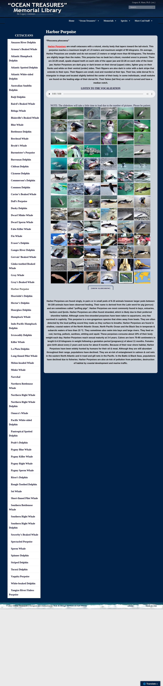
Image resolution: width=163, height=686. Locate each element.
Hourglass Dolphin (21, 310)
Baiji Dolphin (18, 97)
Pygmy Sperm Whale (22, 470)
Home (71, 21)
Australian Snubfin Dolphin (20, 87)
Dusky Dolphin (19, 208)
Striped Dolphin (19, 562)
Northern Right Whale (23, 395)
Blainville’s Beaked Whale (25, 117)
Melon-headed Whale (22, 362)
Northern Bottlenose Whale (21, 385)
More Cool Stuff (142, 21)
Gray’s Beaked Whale (22, 282)
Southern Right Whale (23, 516)
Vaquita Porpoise (20, 576)
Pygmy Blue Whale (21, 449)
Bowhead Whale (19, 138)
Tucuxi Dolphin (19, 569)
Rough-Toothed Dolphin (24, 484)
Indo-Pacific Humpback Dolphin (23, 325)
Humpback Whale (21, 317)
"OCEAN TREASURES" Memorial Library (38, 7)
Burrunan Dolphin (21, 159)
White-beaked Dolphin (23, 583)
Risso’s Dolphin (19, 477)
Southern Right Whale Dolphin (22, 525)
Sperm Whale (18, 548)
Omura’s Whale (19, 413)
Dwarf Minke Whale (22, 215)
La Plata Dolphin (20, 349)
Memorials (109, 21)
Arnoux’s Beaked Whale (24, 49)
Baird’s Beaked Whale (23, 103)
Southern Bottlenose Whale (21, 507)
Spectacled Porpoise (21, 541)
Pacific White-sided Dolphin (20, 422)
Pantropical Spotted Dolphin (20, 433)
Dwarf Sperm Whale (22, 222)
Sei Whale (16, 491)
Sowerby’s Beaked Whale (24, 534)
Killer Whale (18, 342)
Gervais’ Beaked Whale (23, 257)
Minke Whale (18, 369)
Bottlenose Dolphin (21, 131)
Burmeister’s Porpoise (23, 152)
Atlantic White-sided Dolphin (21, 76)
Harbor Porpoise (20, 289)
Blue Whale (17, 124)
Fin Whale (16, 236)
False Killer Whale (21, 229)
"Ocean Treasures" (87, 21)
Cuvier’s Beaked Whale (23, 194)
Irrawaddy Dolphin (21, 335)
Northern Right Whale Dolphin (22, 404)
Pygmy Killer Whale (22, 456)
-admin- (130, 606)
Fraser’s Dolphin (20, 243)
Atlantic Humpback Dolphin (20, 58)
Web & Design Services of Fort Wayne (70, 606)
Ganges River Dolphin (23, 250)
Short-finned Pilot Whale (24, 498)
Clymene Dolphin (20, 173)
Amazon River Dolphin (23, 42)
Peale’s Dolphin (19, 442)
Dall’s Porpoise (19, 201)
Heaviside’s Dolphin (21, 296)
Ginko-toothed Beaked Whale (22, 266)
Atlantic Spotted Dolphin (24, 67)
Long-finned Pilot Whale (24, 355)
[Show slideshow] (100, 288)
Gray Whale (17, 275)
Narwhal (15, 376)
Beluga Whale (18, 110)
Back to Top (151, 605)
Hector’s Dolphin (20, 303)
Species (124, 21)
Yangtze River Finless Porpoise (21, 592)
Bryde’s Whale (19, 145)
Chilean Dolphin (20, 166)
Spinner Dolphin (20, 555)
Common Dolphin (20, 187)
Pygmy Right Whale (22, 463)
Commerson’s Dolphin (23, 180)
